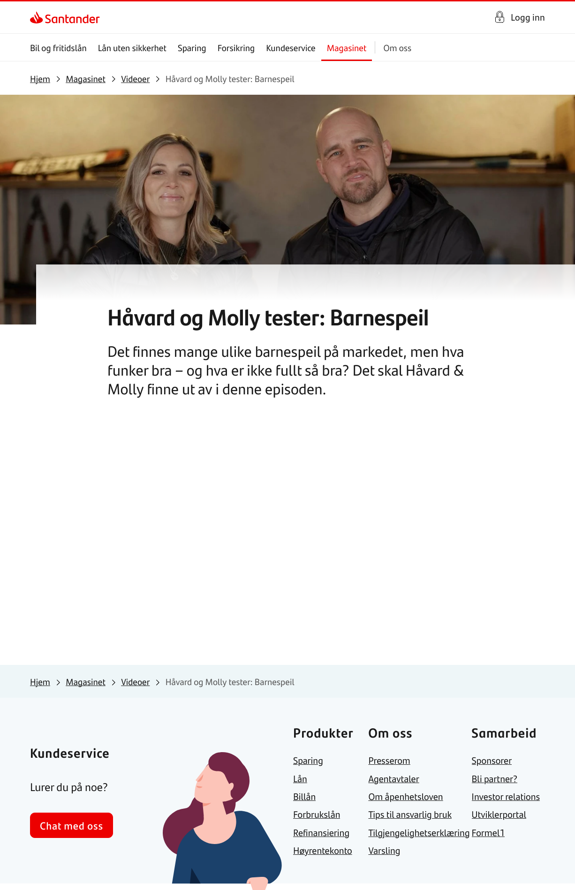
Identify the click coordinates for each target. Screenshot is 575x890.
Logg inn (528, 17)
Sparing (192, 47)
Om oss (397, 47)
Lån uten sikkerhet (132, 47)
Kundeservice (291, 47)
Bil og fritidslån (58, 47)
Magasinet (347, 47)
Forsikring (236, 47)
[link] (38, 17)
